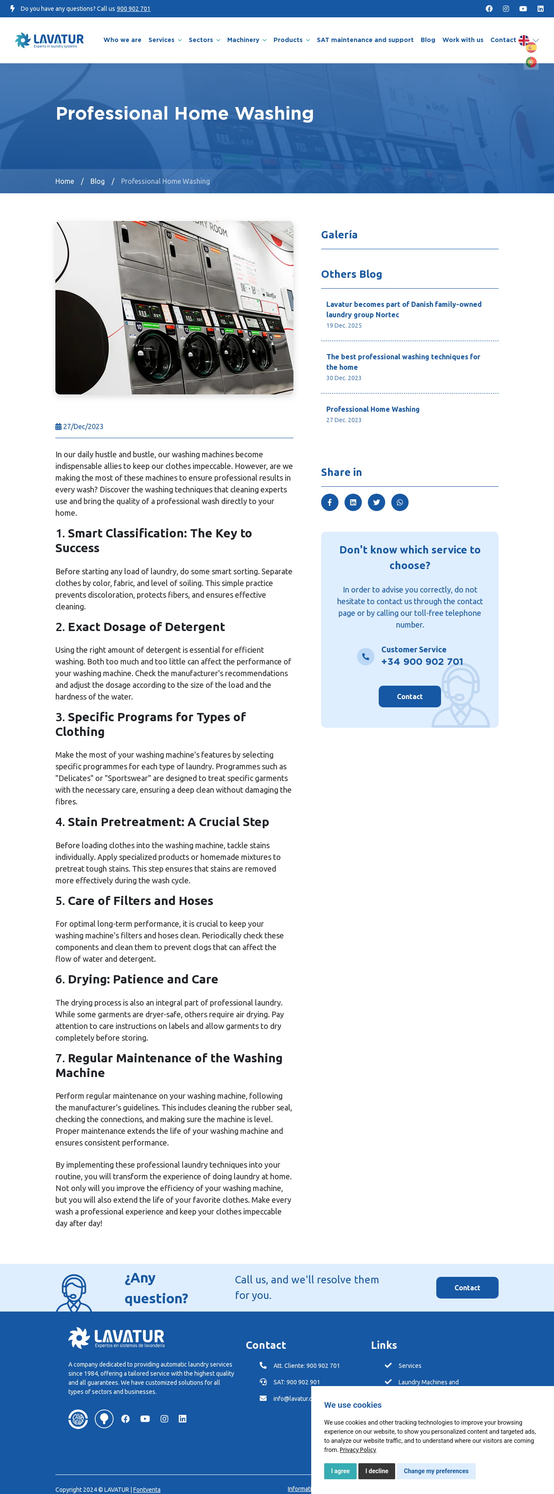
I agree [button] (340, 1471)
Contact (410, 689)
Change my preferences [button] (436, 1471)
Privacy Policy (358, 1449)
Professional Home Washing (165, 174)
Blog (97, 174)
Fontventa (147, 1482)
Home (64, 174)
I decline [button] (376, 1471)
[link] (358, 1449)
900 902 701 (134, 8)
